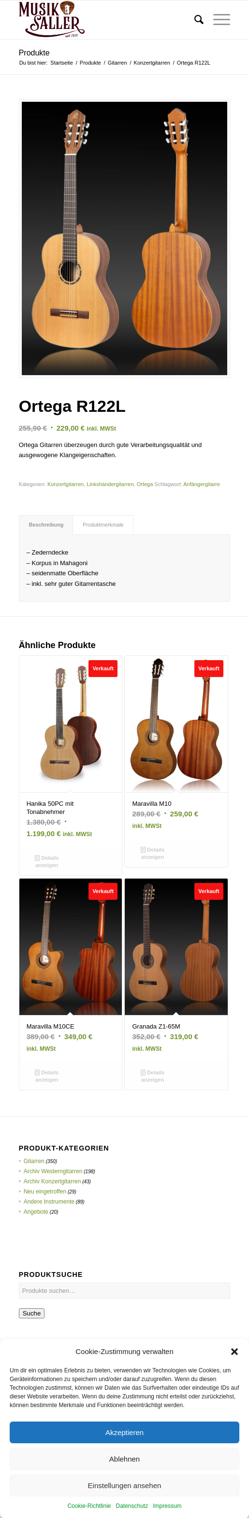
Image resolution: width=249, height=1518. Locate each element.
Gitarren (34, 1161)
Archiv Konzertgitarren (52, 1181)
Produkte (34, 53)
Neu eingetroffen (45, 1191)
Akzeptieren (124, 1450)
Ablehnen (124, 1476)
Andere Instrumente (49, 1201)
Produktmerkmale (103, 525)
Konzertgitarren (65, 484)
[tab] (46, 525)
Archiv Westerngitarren (53, 1171)
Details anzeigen (47, 861)
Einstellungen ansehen (124, 1503)
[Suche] (194, 19)
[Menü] (217, 19)
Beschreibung (46, 525)
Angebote (36, 1211)
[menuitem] (194, 19)
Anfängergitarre (201, 484)
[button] (234, 1369)
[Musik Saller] (103, 19)
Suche (32, 1313)
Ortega (145, 484)
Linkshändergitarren (110, 484)
